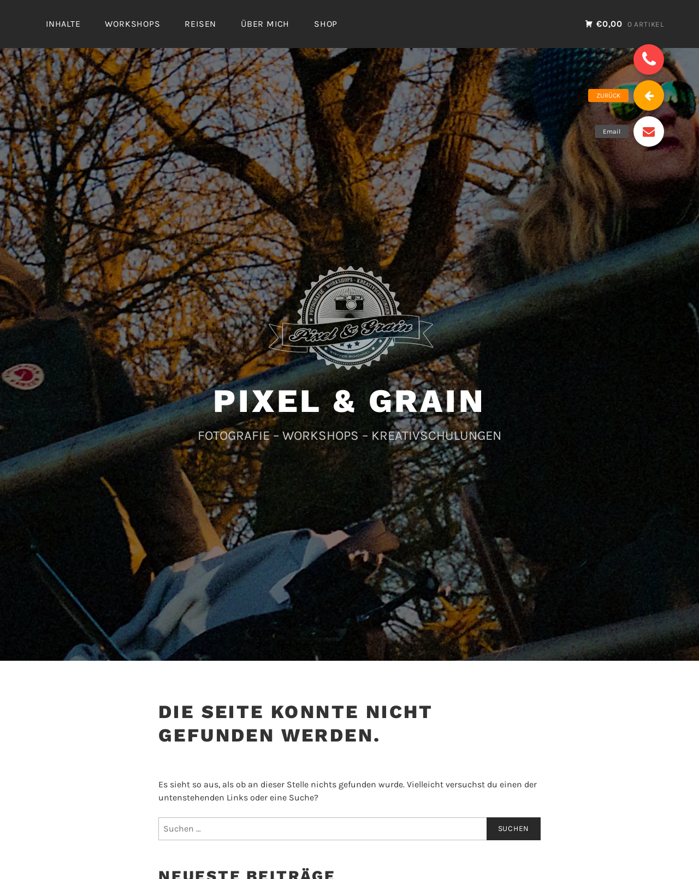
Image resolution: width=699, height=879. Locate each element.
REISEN (200, 24)
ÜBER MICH (265, 24)
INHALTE (63, 24)
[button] (648, 59)
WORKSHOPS (132, 24)
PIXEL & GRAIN (349, 400)
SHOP (325, 24)
